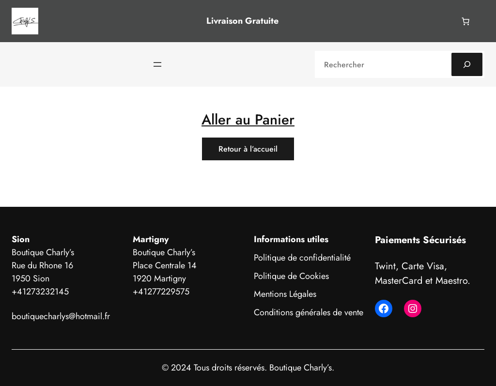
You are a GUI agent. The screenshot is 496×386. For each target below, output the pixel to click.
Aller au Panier (248, 119)
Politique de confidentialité (302, 257)
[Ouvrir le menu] (157, 64)
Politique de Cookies (291, 276)
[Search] (466, 64)
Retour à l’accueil (248, 148)
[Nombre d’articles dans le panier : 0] (465, 21)
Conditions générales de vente (308, 312)
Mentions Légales (285, 294)
